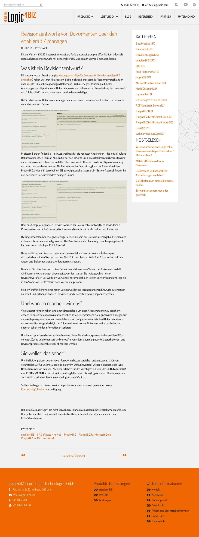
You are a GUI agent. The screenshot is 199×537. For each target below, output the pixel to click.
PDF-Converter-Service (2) (150, 105)
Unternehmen (186, 16)
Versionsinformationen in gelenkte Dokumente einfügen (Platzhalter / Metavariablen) (155, 151)
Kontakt (156, 489)
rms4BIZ (103, 495)
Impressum (158, 516)
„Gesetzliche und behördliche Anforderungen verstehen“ (151, 173)
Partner (165, 16)
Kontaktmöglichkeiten (33, 389)
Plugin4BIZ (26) (144, 111)
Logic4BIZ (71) (143, 77)
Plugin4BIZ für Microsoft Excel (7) (154, 116)
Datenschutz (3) (144, 49)
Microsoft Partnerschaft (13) (151, 83)
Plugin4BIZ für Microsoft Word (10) (154, 122)
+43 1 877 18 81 (131, 5)
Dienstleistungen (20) (147, 55)
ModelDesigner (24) (146, 88)
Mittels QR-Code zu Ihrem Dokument (150, 163)
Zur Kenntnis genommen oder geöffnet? (152, 192)
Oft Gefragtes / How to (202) (151, 100)
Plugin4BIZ (70, 434)
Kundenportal (159, 500)
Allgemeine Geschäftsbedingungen (170, 510)
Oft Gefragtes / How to (49, 434)
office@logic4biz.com (157, 5)
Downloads (158, 505)
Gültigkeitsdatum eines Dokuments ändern (154, 183)
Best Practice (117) (145, 43)
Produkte (83, 16)
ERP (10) (140, 66)
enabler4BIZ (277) (145, 60)
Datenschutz (158, 521)
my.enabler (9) (144, 94)
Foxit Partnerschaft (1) (147, 71)
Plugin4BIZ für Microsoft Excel (95, 434)
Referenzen (145, 16)
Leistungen (107, 16)
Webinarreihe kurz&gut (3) (150, 133)
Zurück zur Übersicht (74, 456)
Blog (128, 16)
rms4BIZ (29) (143, 128)
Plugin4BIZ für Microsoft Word (37, 438)
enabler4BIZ (27, 434)
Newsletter (157, 495)
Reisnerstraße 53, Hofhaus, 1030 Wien (32, 489)
